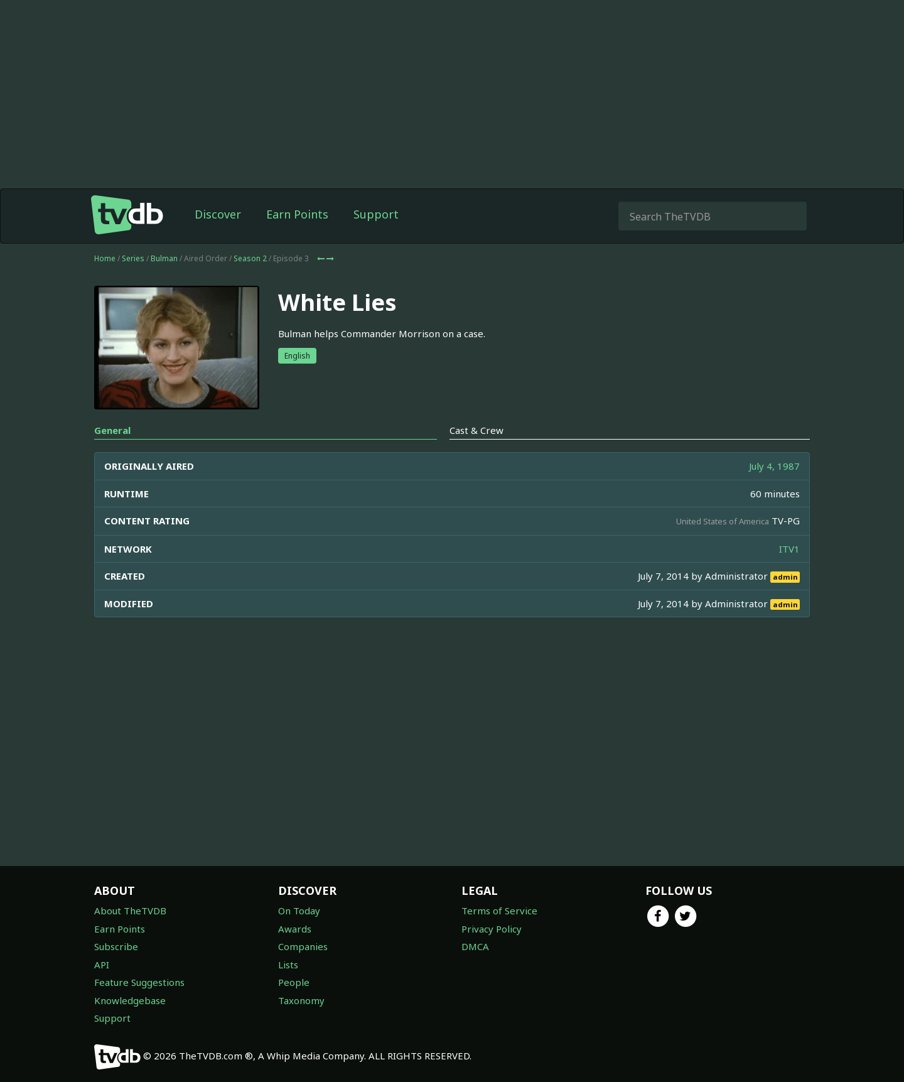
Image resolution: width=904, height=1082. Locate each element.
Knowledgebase (130, 1000)
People (293, 982)
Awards (294, 928)
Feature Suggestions (139, 982)
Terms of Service (499, 910)
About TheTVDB (130, 910)
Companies (303, 946)
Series (133, 258)
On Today (299, 910)
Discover (218, 214)
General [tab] (112, 430)
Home (105, 258)
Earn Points (297, 214)
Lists (288, 964)
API (101, 964)
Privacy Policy (491, 928)
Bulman (164, 258)
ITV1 (789, 549)
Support (376, 214)
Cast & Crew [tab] (476, 430)
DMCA (475, 946)
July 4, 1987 (774, 466)
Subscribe (116, 946)
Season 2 (250, 258)
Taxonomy (301, 1000)
